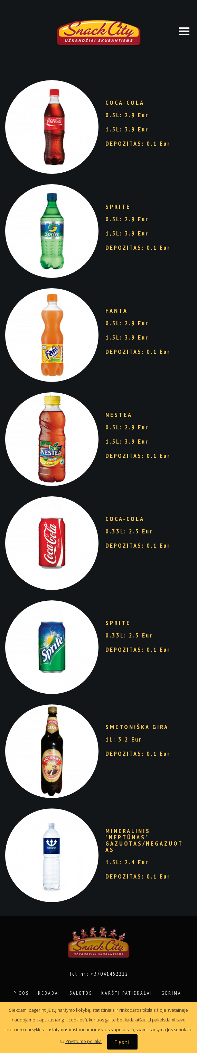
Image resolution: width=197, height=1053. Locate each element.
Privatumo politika (83, 1041)
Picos (21, 993)
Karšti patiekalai (126, 993)
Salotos (80, 993)
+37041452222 (109, 973)
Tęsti (122, 1041)
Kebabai (49, 993)
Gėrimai (172, 993)
